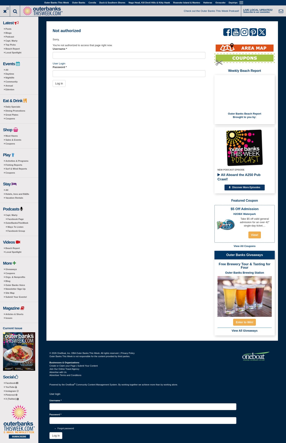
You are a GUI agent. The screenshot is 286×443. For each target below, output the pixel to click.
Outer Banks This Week (56, 2)
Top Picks (10, 45)
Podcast (9, 37)
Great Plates (11, 115)
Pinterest (11, 395)
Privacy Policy (127, 353)
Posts (8, 29)
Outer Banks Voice (15, 285)
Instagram (11, 391)
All (6, 70)
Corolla (92, 2)
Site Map (9, 293)
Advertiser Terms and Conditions (65, 375)
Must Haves (11, 136)
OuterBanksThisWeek (16, 223)
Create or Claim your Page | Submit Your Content (73, 366)
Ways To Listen (15, 227)
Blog (7, 281)
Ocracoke (220, 2)
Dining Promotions (15, 111)
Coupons (10, 118)
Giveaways (11, 269)
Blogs (8, 33)
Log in (59, 83)
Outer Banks (78, 2)
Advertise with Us (58, 372)
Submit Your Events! (16, 297)
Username (60, 48)
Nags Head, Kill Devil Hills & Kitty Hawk (149, 2)
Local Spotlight (13, 52)
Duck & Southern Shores (112, 2)
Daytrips (233, 2)
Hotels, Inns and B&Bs (17, 194)
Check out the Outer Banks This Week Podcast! (211, 10)
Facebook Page (15, 219)
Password (60, 67)
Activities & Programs (16, 161)
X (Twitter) (12, 399)
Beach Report (12, 49)
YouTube (11, 387)
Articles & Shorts (14, 314)
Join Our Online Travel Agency (64, 369)
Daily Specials (12, 107)
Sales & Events (13, 140)
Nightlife (9, 77)
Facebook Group (16, 231)
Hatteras (207, 2)
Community (11, 81)
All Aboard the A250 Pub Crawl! (238, 177)
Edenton (9, 89)
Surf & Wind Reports (16, 169)
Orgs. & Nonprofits (15, 277)
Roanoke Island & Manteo (186, 2)
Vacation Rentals (14, 198)
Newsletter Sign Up (15, 289)
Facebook (11, 383)
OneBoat (71, 384)
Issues (8, 318)
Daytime (9, 74)
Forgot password (65, 428)
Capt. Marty (11, 41)
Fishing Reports (13, 165)
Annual (9, 85)
